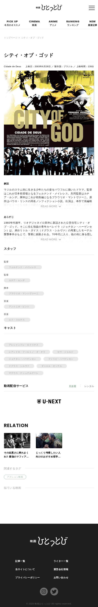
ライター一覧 (61, 561)
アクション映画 (15, 477)
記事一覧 (20, 561)
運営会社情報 (61, 569)
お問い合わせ (61, 577)
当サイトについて (25, 569)
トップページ (11, 37)
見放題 (72, 386)
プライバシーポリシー (27, 577)
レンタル (89, 386)
